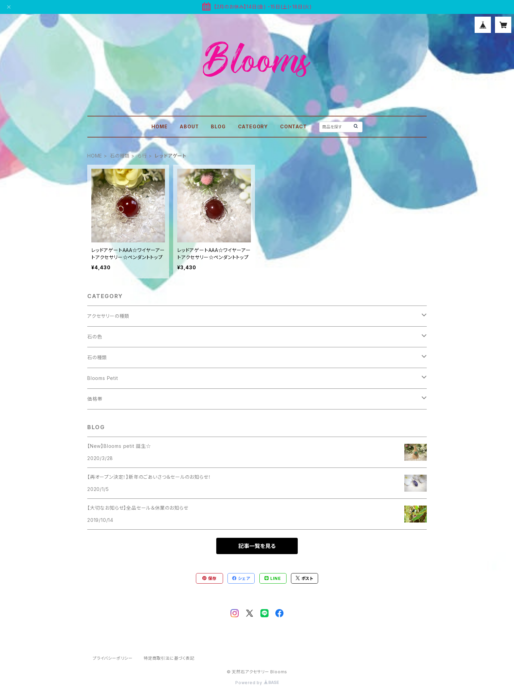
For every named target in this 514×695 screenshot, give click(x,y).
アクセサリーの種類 (108, 316)
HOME (159, 126)
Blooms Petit (102, 378)
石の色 (94, 337)
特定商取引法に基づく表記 (169, 658)
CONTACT (293, 126)
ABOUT (189, 126)
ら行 (142, 156)
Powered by (257, 682)
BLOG (218, 126)
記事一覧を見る (257, 546)
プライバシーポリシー (113, 658)
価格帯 (94, 399)
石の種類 (120, 156)
